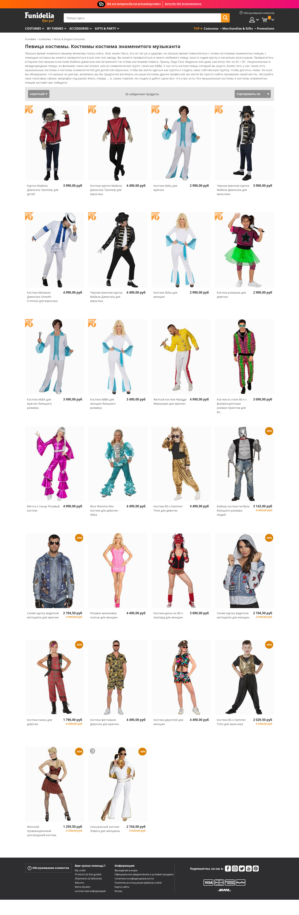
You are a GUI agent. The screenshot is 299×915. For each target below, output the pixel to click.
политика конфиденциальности (134, 871)
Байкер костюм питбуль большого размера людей (233, 503)
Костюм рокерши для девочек (231, 288)
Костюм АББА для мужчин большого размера (39, 397)
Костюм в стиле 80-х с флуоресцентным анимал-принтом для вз (232, 399)
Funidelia (30, 39)
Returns (79, 875)
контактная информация (90, 884)
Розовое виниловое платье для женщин (104, 608)
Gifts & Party (105, 28)
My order (80, 863)
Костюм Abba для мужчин (165, 181)
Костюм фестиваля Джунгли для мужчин (104, 715)
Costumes (33, 28)
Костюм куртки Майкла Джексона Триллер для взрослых (106, 183)
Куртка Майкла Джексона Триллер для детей (42, 183)
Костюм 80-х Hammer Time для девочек (168, 501)
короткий (37, 87)
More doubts (82, 880)
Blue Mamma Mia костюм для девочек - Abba (105, 503)
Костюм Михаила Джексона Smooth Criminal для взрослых (42, 290)
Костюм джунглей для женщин (168, 715)
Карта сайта (122, 880)
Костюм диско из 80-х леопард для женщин (168, 608)
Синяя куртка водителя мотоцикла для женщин (233, 608)
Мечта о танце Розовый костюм (43, 501)
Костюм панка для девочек (39, 715)
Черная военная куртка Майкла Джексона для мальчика (233, 183)
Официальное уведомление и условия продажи (144, 867)
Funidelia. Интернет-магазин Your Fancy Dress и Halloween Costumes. (39, 17)
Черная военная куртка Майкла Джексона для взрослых (106, 290)
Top (197, 28)
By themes (55, 28)
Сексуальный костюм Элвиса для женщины (105, 822)
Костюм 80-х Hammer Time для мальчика (231, 715)
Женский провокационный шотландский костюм (41, 824)
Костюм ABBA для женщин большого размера (103, 397)
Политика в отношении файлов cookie (138, 875)
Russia (118, 884)
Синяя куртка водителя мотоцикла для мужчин (43, 608)
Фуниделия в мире (126, 863)
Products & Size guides (88, 867)
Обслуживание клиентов (48, 861)
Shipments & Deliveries (88, 871)
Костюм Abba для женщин (165, 288)
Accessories (79, 28)
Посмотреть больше (43, 75)
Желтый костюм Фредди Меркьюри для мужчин (170, 394)
